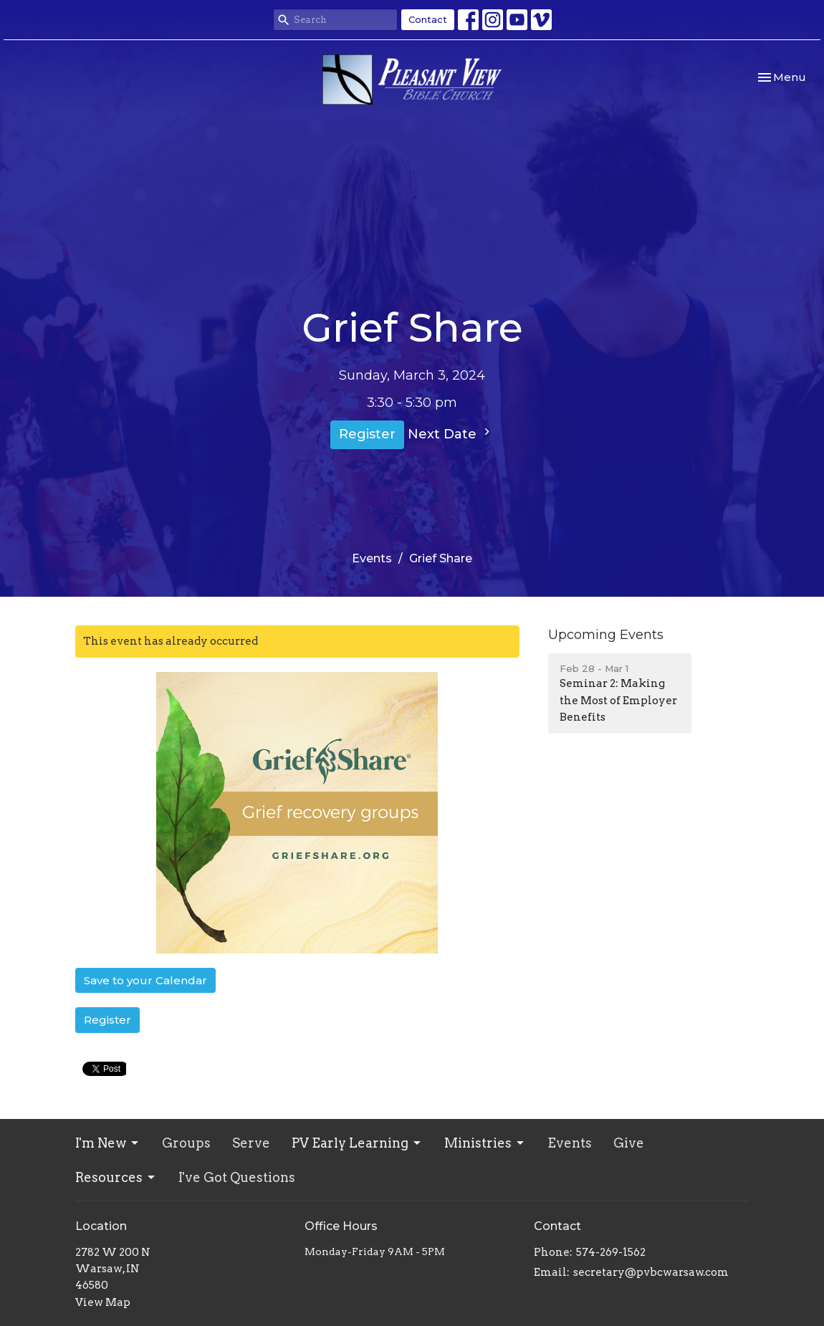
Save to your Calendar (145, 980)
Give (628, 1142)
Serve (251, 1142)
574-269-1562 (611, 1252)
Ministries (485, 1142)
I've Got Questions (236, 1177)
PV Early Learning (357, 1142)
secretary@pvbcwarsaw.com (651, 1272)
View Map (102, 1302)
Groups (186, 1142)
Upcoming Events (605, 635)
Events (372, 558)
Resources (116, 1177)
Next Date (451, 433)
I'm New (107, 1142)
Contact (427, 19)
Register (367, 434)
